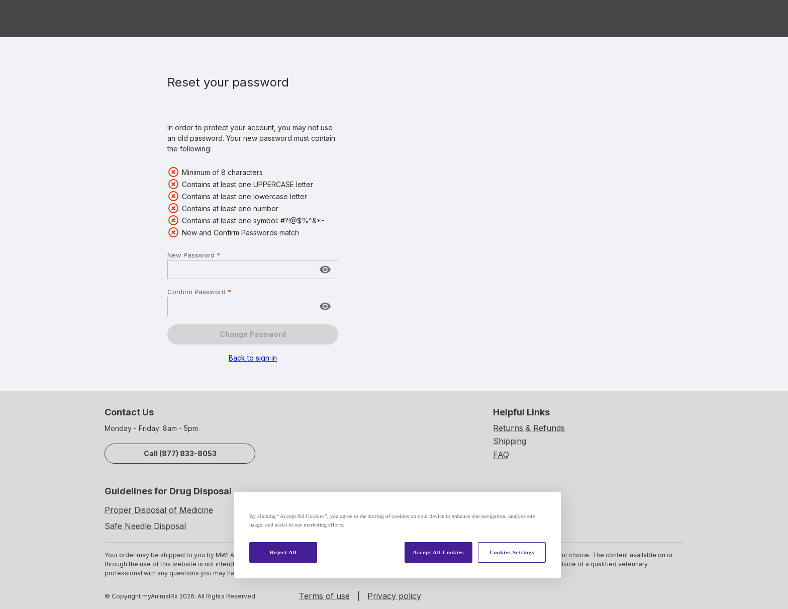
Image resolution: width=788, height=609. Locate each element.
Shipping (509, 441)
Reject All (283, 552)
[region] (397, 535)
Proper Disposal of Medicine (159, 510)
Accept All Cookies (438, 552)
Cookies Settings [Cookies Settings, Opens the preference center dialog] (511, 552)
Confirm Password (199, 292)
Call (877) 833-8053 (180, 453)
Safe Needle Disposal (145, 526)
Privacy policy (394, 596)
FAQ (501, 455)
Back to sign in (253, 358)
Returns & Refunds (529, 428)
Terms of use (324, 596)
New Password (193, 255)
